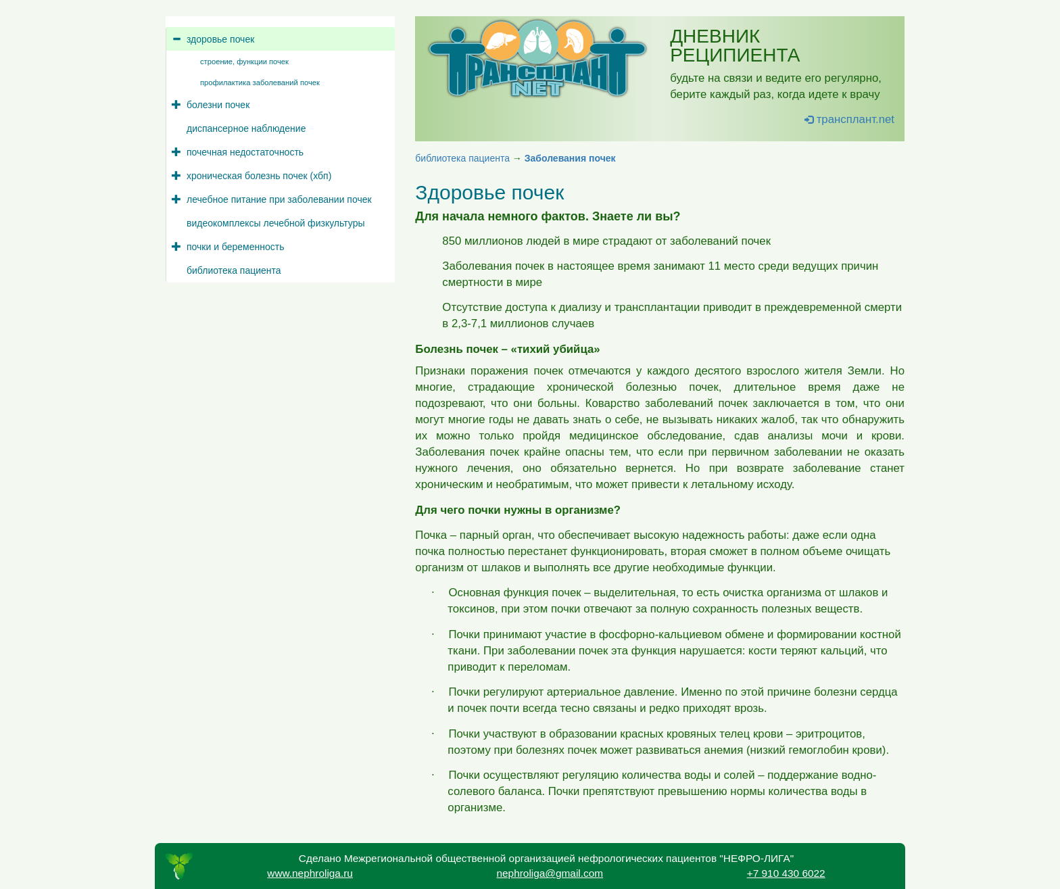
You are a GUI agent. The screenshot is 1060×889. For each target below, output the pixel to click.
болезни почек (218, 104)
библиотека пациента (234, 270)
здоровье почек (220, 39)
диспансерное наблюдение (246, 128)
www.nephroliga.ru (310, 873)
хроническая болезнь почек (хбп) (259, 175)
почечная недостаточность (245, 152)
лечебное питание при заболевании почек (279, 199)
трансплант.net (849, 119)
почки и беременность (235, 246)
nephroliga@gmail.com (549, 873)
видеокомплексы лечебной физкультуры (275, 223)
